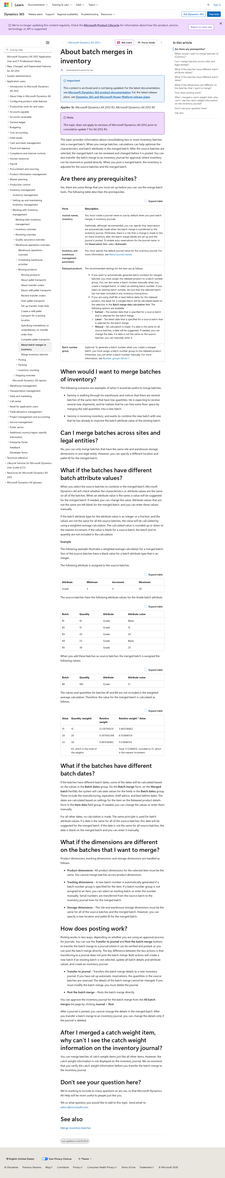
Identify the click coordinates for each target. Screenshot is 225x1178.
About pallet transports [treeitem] (33, 279)
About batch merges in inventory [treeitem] (33, 347)
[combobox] (28, 50)
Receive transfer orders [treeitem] (33, 295)
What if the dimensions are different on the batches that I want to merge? (196, 86)
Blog (48, 1167)
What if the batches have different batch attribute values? (196, 71)
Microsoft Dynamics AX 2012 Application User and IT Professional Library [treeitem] (29, 59)
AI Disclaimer (11, 1167)
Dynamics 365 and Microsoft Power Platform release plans (113, 97)
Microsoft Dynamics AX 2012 (84, 42)
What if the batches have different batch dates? (196, 78)
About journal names (120, 254)
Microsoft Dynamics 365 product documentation (99, 92)
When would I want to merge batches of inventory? (196, 55)
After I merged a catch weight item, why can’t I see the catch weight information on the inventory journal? (196, 100)
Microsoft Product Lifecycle (101, 25)
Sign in (217, 4)
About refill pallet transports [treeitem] (36, 290)
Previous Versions (31, 1167)
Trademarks (146, 1167)
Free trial (214, 14)
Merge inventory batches (75, 1128)
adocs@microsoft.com (74, 1107)
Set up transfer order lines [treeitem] (35, 306)
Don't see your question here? (191, 108)
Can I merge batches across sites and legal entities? (195, 63)
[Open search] (208, 5)
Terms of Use (128, 1167)
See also (179, 112)
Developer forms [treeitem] (19, 452)
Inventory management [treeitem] (25, 195)
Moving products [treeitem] (30, 274)
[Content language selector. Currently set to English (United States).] (20, 1159)
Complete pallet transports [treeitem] (35, 339)
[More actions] (161, 42)
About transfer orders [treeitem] (32, 285)
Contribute (63, 1167)
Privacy (77, 1167)
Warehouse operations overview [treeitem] (30, 252)
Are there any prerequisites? (190, 49)
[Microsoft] (6, 4)
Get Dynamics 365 (194, 14)
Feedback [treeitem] (15, 447)
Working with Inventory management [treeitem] (28, 222)
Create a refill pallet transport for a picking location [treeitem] (33, 315)
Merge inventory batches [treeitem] (34, 354)
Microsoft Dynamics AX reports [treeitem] (29, 380)
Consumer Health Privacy (101, 1167)
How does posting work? (188, 92)
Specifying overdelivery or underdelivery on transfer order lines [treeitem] (35, 330)
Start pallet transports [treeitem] (33, 300)
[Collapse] (47, 42)
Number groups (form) (115, 358)
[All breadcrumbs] (63, 42)
